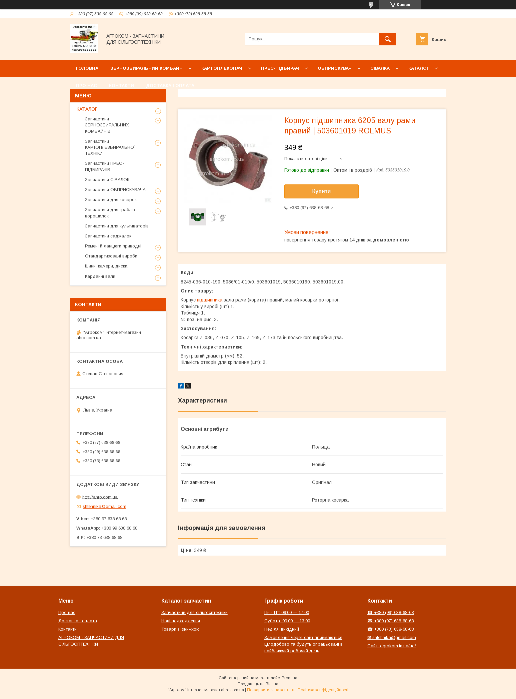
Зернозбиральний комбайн (146, 68)
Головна (87, 68)
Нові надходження (180, 620)
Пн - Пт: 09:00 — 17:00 (286, 612)
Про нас (86, 85)
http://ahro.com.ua (100, 496)
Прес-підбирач (280, 68)
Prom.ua (289, 678)
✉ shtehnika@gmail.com (391, 637)
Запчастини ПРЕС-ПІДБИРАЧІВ (104, 166)
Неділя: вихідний (281, 629)
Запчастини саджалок (108, 235)
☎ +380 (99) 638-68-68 (390, 612)
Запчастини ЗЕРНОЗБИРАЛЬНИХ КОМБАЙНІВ (107, 124)
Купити (321, 191)
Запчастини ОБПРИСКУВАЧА (115, 189)
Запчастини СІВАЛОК (107, 179)
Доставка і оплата (170, 85)
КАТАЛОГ (87, 109)
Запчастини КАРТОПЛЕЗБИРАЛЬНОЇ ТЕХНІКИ (110, 147)
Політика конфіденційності (323, 690)
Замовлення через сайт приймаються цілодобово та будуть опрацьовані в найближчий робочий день (303, 644)
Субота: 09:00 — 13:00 (287, 620)
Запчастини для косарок (111, 199)
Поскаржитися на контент (271, 690)
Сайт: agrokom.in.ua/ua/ (391, 645)
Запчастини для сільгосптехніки (194, 612)
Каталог (418, 68)
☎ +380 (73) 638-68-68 (390, 629)
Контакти (121, 85)
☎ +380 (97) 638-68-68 (390, 620)
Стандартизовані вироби (111, 255)
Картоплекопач (221, 68)
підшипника (209, 299)
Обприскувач (335, 68)
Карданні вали (100, 276)
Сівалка (380, 68)
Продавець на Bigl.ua (258, 684)
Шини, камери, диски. (106, 265)
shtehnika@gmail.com (104, 506)
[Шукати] (387, 39)
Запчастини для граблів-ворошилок (111, 212)
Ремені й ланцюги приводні (113, 245)
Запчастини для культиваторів (117, 225)
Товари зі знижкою (180, 629)
